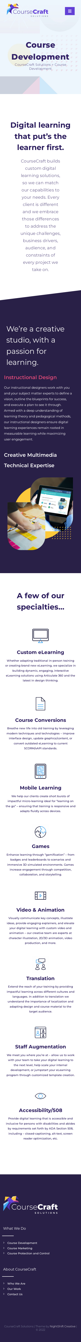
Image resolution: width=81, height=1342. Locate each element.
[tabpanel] (38, 416)
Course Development (22, 1243)
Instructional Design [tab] (30, 377)
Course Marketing (19, 1248)
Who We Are (16, 1283)
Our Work (14, 1289)
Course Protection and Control (28, 1253)
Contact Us (15, 1294)
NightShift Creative (63, 1326)
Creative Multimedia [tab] (30, 455)
